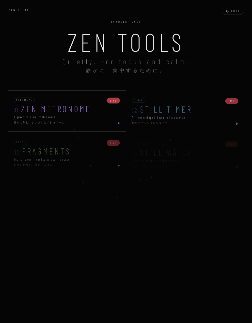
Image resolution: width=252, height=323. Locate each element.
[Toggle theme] (233, 11)
